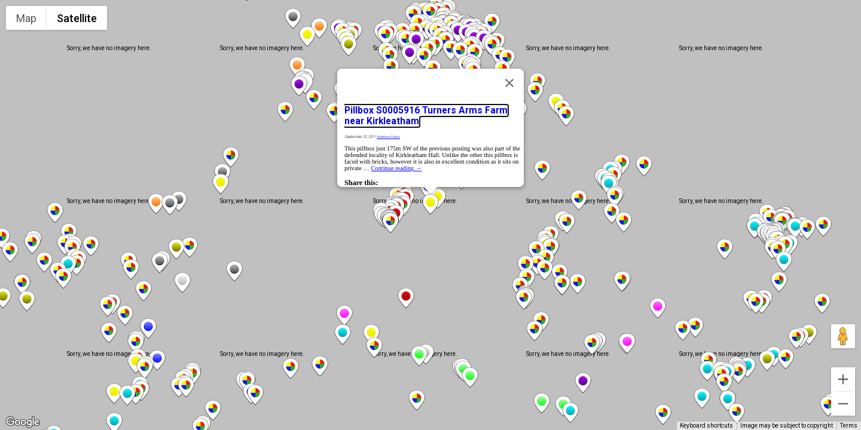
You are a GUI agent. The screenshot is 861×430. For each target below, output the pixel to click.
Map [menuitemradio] (26, 18)
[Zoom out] (843, 404)
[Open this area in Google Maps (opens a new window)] (22, 422)
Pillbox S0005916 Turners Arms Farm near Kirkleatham (426, 116)
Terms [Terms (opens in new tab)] (848, 425)
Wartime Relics (388, 136)
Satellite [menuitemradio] (77, 18)
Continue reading (396, 168)
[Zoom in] (843, 379)
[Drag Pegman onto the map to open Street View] (843, 336)
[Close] (509, 83)
